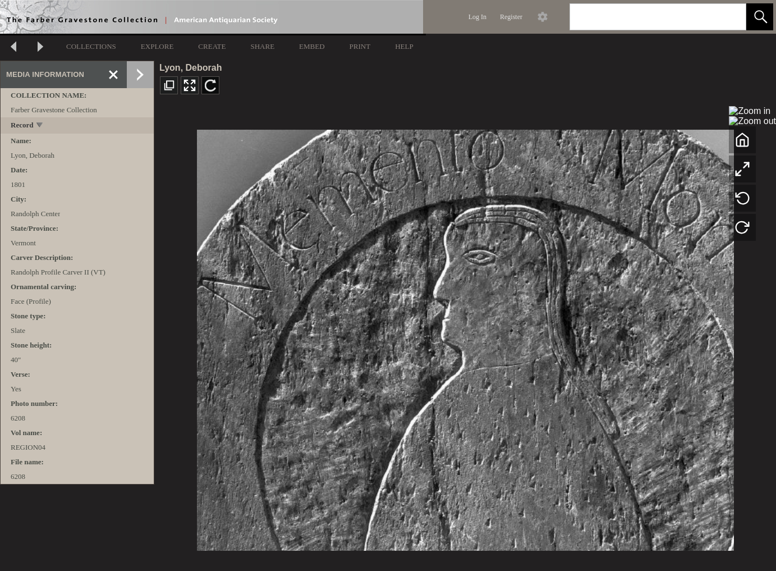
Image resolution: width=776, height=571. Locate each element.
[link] (728, 16)
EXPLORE (157, 46)
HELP (404, 46)
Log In (477, 17)
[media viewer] (465, 337)
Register (511, 17)
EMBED (312, 46)
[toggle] (40, 126)
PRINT (360, 46)
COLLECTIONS (91, 46)
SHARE (262, 46)
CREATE (212, 46)
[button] (759, 16)
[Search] (645, 17)
